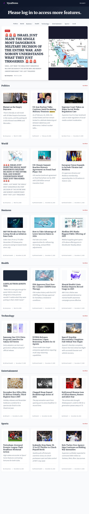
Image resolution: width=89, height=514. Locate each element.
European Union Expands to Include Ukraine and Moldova (73, 167)
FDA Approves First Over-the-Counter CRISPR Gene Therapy (44, 286)
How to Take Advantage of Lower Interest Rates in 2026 (44, 234)
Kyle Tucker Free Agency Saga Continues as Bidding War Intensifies (74, 447)
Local (74, 24)
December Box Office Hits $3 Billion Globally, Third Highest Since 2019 (14, 394)
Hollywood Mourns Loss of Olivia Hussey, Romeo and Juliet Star (73, 394)
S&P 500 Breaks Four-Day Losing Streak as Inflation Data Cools (14, 234)
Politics (15, 24)
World (22, 24)
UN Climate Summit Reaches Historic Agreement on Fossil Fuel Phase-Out (44, 168)
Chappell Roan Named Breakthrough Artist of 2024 (43, 394)
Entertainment (57, 24)
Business (29, 24)
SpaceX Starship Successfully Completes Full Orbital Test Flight (72, 339)
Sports (67, 24)
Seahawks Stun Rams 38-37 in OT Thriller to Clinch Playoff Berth (44, 447)
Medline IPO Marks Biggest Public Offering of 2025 (73, 234)
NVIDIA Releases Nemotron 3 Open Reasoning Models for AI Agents (44, 340)
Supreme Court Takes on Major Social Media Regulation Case (73, 109)
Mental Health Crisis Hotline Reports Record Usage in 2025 (72, 286)
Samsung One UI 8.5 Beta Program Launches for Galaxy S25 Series (14, 339)
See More (85, 86)
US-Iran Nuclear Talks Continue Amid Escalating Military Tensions (44, 109)
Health (37, 24)
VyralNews (10, 3)
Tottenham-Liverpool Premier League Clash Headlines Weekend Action (13, 448)
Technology (45, 24)
